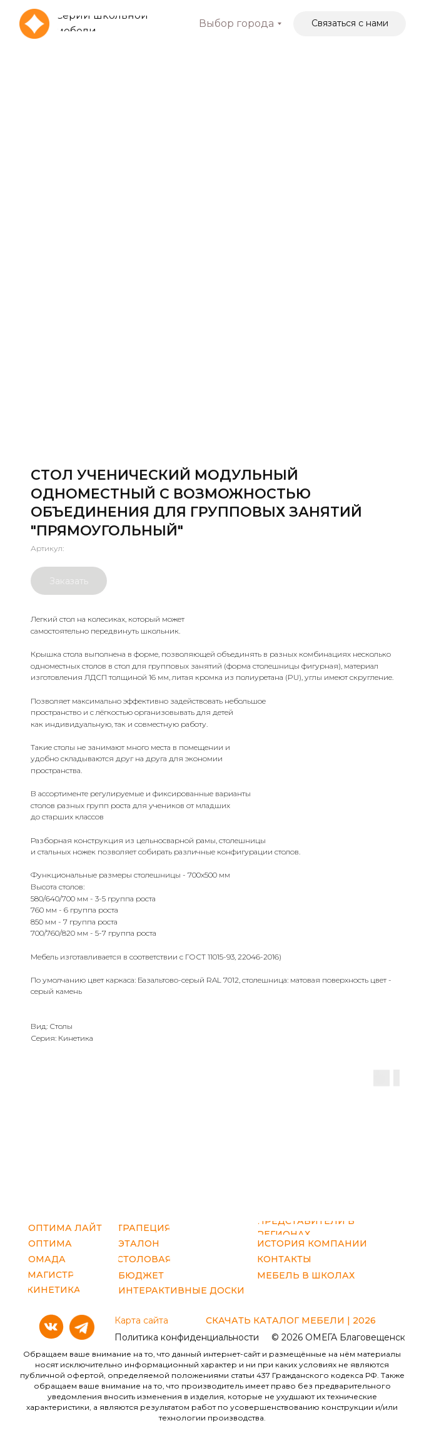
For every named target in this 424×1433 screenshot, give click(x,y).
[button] (349, 23)
